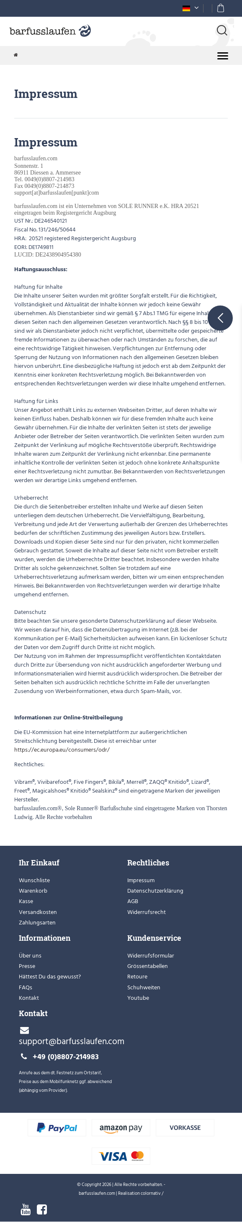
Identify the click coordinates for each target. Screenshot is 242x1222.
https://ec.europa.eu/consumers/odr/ (62, 750)
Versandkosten (38, 912)
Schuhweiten (143, 987)
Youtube (138, 998)
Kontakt (29, 998)
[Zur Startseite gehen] (16, 55)
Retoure (137, 976)
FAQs (25, 987)
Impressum (140, 880)
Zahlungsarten (37, 922)
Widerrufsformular (150, 955)
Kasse (26, 901)
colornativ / (152, 1193)
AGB (132, 901)
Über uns (30, 955)
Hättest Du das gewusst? (50, 976)
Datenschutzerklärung (155, 891)
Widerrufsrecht (146, 912)
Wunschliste (34, 880)
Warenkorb (33, 891)
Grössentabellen (147, 966)
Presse (27, 966)
